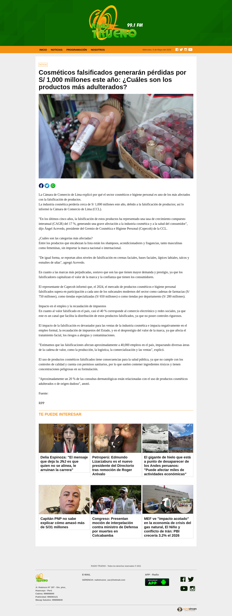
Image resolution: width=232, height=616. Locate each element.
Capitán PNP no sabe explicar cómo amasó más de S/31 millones (62, 523)
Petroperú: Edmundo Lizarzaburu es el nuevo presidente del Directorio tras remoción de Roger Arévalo (113, 465)
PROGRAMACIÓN (77, 49)
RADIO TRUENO (98, 566)
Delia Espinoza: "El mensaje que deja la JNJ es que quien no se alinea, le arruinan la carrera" (64, 463)
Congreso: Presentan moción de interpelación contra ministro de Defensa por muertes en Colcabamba (115, 527)
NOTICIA (43, 65)
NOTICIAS (57, 49)
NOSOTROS (98, 49)
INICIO (43, 49)
